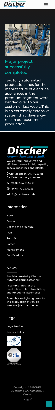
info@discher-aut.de (22, 194)
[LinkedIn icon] (27, 399)
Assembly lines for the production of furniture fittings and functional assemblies (26, 289)
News (10, 215)
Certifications (15, 255)
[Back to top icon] (49, 404)
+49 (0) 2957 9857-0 (21, 182)
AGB (9, 232)
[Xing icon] (30, 399)
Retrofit (11, 238)
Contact (12, 221)
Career (11, 244)
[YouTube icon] (24, 399)
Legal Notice (15, 326)
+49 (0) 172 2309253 (21, 188)
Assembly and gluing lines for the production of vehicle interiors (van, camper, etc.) (26, 302)
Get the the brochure (20, 226)
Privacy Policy (15, 332)
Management (15, 249)
